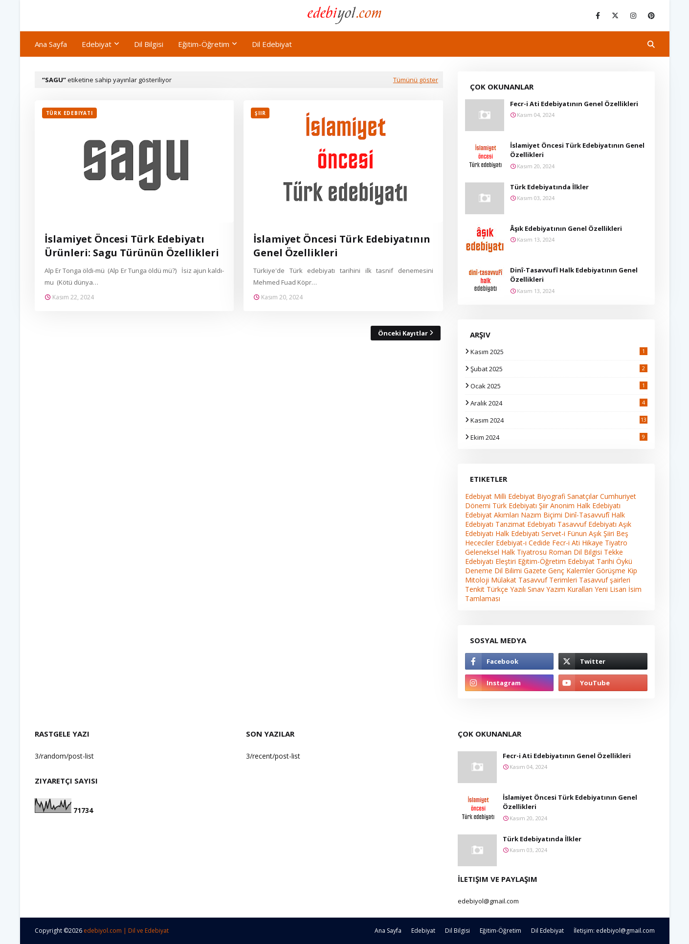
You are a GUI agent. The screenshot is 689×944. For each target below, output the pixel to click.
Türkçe (497, 589)
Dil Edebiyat (547, 930)
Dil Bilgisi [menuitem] (148, 44)
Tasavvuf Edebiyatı (587, 524)
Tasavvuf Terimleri (547, 579)
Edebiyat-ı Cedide (523, 542)
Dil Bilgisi (588, 552)
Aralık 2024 (558, 403)
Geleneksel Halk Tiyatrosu (506, 552)
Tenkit (475, 589)
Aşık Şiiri (601, 533)
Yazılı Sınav (527, 589)
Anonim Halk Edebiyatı (585, 505)
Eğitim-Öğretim (542, 561)
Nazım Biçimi (541, 514)
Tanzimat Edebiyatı (525, 524)
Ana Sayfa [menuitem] (51, 44)
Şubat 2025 (558, 368)
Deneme (478, 570)
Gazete (535, 570)
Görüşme (610, 570)
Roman (560, 552)
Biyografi (551, 496)
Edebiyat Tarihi (591, 561)
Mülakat (503, 579)
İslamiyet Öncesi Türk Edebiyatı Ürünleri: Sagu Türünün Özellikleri (131, 245)
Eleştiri (505, 561)
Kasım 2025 (558, 351)
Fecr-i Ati (566, 542)
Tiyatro (616, 542)
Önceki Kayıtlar (403, 333)
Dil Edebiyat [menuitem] (272, 44)
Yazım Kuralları (569, 589)
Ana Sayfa (388, 930)
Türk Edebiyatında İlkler (549, 186)
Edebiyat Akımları (492, 514)
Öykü (624, 561)
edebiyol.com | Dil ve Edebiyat (126, 930)
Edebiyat (478, 496)
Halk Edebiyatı (517, 533)
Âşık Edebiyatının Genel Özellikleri (566, 228)
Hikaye (592, 542)
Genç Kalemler (571, 570)
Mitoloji (477, 579)
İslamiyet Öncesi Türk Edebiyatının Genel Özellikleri (341, 245)
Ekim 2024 (558, 437)
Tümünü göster (415, 79)
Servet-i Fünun (564, 533)
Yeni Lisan (610, 589)
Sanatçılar (582, 496)
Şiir (543, 505)
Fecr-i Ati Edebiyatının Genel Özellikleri (574, 103)
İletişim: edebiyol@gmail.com (614, 930)
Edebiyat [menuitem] (96, 44)
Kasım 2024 (558, 420)
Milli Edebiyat (514, 496)
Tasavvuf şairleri (604, 579)
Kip (632, 570)
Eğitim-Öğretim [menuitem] (203, 44)
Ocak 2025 (558, 386)
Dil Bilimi (508, 570)
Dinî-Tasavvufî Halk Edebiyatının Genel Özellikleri (574, 275)
